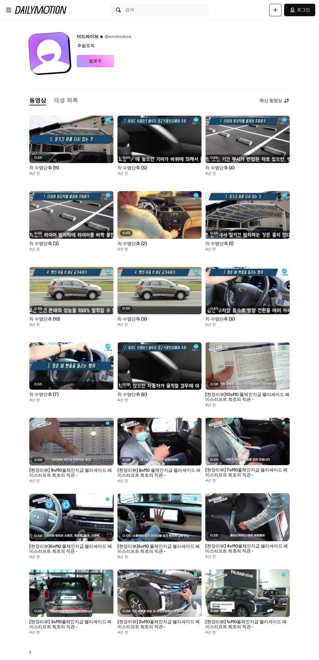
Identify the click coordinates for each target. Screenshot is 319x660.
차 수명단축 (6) (132, 394)
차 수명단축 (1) (219, 243)
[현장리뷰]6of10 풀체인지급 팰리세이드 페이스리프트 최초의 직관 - (70, 549)
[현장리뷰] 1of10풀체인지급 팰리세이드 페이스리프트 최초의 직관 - (246, 624)
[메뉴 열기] (9, 10)
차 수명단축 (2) (132, 243)
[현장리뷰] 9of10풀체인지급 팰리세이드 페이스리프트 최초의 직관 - (70, 473)
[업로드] (275, 10)
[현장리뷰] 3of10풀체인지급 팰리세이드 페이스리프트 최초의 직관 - (70, 624)
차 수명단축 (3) (44, 243)
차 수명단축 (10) (44, 319)
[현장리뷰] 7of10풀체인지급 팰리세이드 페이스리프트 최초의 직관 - (246, 473)
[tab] (37, 101)
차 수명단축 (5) (132, 168)
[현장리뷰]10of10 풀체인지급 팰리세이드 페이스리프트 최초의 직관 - (247, 397)
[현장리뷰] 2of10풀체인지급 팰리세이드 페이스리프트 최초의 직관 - (158, 624)
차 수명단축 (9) (132, 319)
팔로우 (95, 61)
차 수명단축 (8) (220, 319)
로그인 (299, 10)
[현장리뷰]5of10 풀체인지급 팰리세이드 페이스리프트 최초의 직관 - (158, 549)
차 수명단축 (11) (44, 168)
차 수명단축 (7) (44, 394)
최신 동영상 (274, 101)
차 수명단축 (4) (220, 168)
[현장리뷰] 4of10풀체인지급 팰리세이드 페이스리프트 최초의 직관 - (246, 549)
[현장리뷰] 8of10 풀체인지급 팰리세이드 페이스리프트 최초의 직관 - (159, 473)
